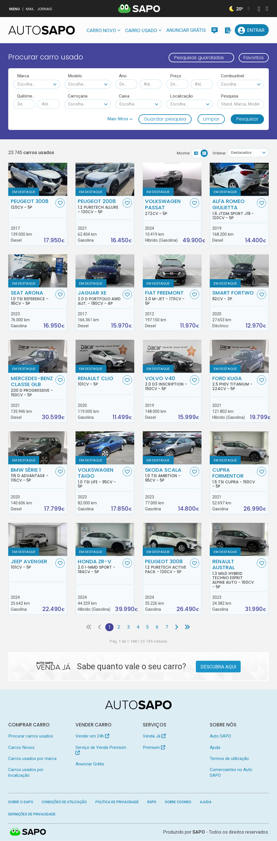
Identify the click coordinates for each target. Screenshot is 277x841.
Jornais (44, 9)
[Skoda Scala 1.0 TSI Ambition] (172, 448)
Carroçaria (77, 96)
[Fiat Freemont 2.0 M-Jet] (172, 271)
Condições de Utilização (64, 802)
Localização (181, 96)
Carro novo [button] (101, 30)
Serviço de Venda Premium (100, 750)
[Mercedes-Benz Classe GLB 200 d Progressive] (37, 356)
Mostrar (183, 153)
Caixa (124, 96)
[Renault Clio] (104, 356)
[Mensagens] (215, 30)
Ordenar (218, 153)
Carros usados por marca (32, 758)
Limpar (211, 118)
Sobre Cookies (178, 802)
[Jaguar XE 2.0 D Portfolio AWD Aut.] (104, 271)
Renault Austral (234, 573)
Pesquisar (247, 118)
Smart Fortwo (234, 295)
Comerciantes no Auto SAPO (231, 772)
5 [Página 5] (148, 627)
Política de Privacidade (117, 802)
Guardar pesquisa (165, 118)
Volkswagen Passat (166, 207)
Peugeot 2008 (99, 206)
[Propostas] (228, 30)
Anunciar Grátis (186, 30)
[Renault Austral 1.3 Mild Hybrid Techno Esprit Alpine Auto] (239, 539)
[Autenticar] (259, 9)
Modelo (75, 75)
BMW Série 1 (32, 475)
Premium (154, 747)
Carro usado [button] (141, 30)
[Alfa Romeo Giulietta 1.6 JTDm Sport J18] (239, 179)
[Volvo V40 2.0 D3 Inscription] (172, 356)
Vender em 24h (92, 736)
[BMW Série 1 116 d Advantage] (37, 448)
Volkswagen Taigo (99, 478)
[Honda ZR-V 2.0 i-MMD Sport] (104, 539)
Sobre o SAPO (20, 802)
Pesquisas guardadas (197, 57)
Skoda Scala (166, 475)
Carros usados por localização (25, 772)
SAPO (28, 832)
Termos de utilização (229, 758)
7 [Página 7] (167, 627)
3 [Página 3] (128, 627)
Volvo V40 (166, 383)
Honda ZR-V (99, 566)
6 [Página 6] (157, 627)
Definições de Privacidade (32, 815)
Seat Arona (32, 298)
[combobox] (36, 84)
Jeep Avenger (32, 564)
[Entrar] (251, 30)
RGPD (151, 802)
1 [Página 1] (109, 627)
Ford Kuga (234, 383)
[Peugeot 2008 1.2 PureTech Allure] (104, 179)
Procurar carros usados (30, 736)
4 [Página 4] (138, 627)
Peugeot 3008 (32, 204)
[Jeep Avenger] (37, 539)
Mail (30, 9)
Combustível (232, 75)
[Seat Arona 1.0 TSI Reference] (37, 271)
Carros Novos (21, 747)
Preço (175, 75)
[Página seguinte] (177, 627)
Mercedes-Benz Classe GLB (32, 386)
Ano (123, 75)
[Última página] (188, 627)
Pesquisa (229, 96)
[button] (120, 118)
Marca (23, 75)
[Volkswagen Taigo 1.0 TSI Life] (104, 448)
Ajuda (215, 747)
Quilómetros (26, 96)
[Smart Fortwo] (239, 271)
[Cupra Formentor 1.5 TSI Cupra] (239, 448)
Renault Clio (99, 381)
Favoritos (252, 57)
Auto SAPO (220, 736)
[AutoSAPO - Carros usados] (41, 30)
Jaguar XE (99, 298)
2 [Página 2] (118, 627)
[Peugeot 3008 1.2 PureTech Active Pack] (172, 539)
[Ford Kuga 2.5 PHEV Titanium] (239, 356)
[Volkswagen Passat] (172, 179)
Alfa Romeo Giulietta (234, 209)
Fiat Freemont (166, 298)
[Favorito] (60, 203)
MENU (14, 9)
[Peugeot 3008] (37, 179)
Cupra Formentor (234, 478)
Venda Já (154, 736)
